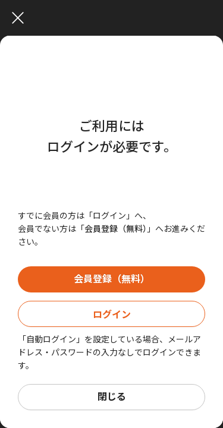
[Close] (114, 18)
